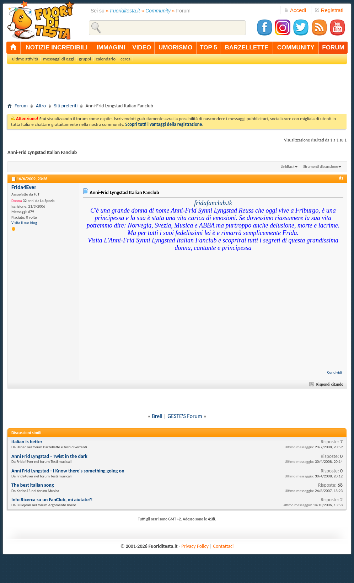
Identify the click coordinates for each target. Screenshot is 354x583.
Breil (157, 416)
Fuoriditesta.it (125, 11)
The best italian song (32, 485)
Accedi (295, 10)
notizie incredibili (56, 47)
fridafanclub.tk (213, 203)
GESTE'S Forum (184, 416)
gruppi (85, 58)
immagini (111, 47)
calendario (106, 58)
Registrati (329, 10)
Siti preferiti (65, 106)
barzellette (247, 47)
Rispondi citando (326, 384)
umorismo (175, 47)
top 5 (208, 47)
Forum (21, 106)
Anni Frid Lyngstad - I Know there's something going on (67, 471)
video (141, 47)
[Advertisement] (177, 86)
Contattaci (223, 546)
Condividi (334, 372)
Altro (41, 106)
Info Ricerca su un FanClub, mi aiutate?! (52, 500)
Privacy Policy (195, 546)
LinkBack (288, 166)
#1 (341, 178)
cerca (125, 58)
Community (158, 11)
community (296, 47)
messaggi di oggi (58, 58)
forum (333, 47)
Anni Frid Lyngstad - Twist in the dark (49, 456)
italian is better (26, 442)
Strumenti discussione (320, 166)
